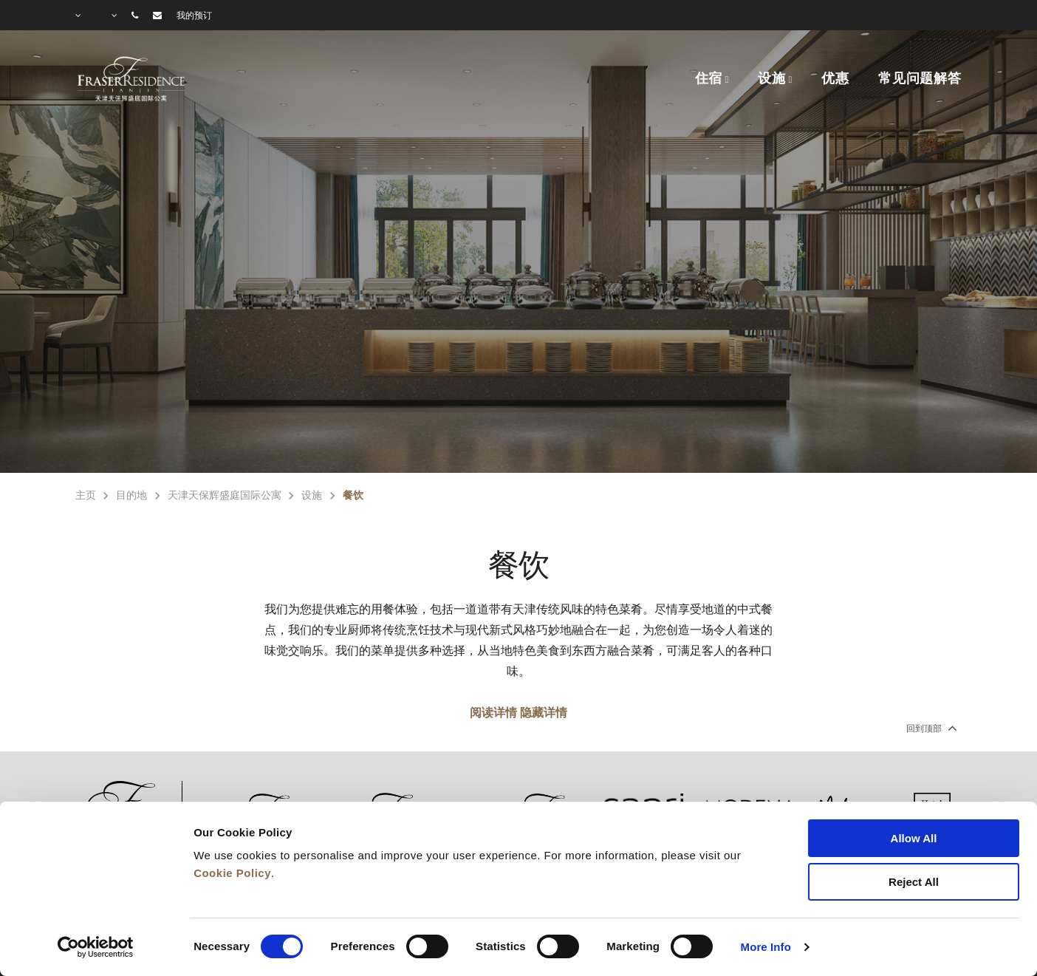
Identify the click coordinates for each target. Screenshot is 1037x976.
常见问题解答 (920, 78)
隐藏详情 (543, 712)
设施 (772, 78)
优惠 (835, 78)
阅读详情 (493, 712)
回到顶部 (930, 727)
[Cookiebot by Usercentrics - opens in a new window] (95, 947)
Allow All (914, 838)
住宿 (709, 78)
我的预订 (194, 15)
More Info (766, 947)
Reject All (914, 882)
